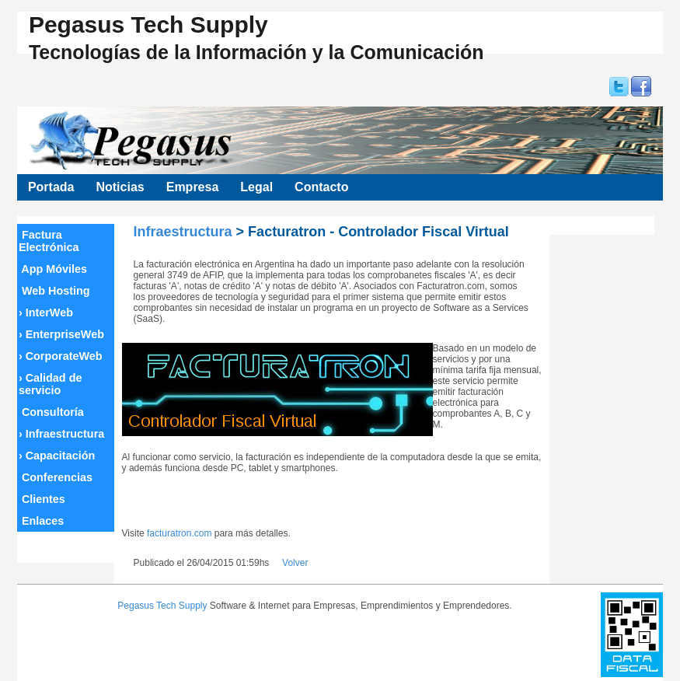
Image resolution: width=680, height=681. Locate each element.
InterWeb (46, 312)
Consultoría (51, 412)
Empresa (192, 187)
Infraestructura (61, 434)
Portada (51, 187)
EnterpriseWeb (61, 334)
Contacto (321, 187)
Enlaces (41, 521)
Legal (256, 187)
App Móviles (53, 269)
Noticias (120, 187)
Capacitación (57, 455)
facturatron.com (179, 533)
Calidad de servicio (50, 384)
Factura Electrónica (49, 241)
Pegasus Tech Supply (162, 605)
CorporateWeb (61, 356)
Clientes (42, 499)
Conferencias (55, 477)
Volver (295, 562)
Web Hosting (54, 291)
